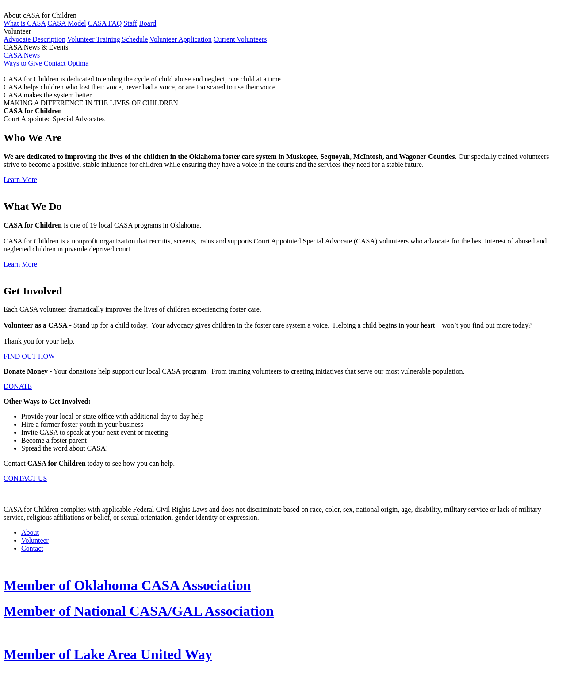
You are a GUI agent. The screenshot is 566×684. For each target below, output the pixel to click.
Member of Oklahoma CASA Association (127, 585)
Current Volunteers (240, 39)
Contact (55, 63)
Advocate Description (34, 39)
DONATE (18, 386)
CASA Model (66, 23)
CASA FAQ (105, 23)
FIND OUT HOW (29, 356)
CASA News (22, 55)
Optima (77, 63)
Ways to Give (23, 63)
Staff (130, 23)
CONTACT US (25, 478)
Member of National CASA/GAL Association (139, 611)
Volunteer (35, 540)
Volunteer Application (180, 39)
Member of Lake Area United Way (108, 654)
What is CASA (25, 23)
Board (147, 23)
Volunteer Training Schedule (107, 39)
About (30, 532)
